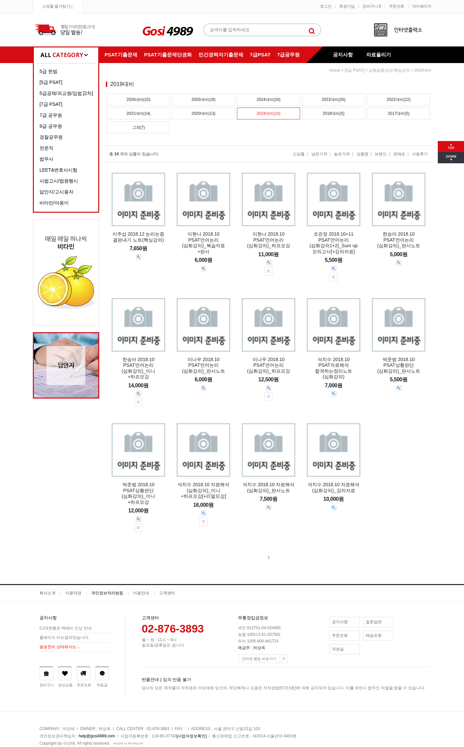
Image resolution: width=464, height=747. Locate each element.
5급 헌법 (48, 71)
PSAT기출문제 (121, 54)
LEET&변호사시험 (58, 170)
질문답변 (374, 622)
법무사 (46, 159)
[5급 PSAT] (50, 82)
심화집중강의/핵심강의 (389, 70)
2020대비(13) (203, 113)
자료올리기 (378, 54)
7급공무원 (288, 54)
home (335, 70)
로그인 (326, 6)
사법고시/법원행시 (58, 181)
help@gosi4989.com (97, 736)
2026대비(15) (138, 99)
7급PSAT (260, 54)
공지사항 (343, 54)
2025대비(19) (203, 99)
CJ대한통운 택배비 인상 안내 (65, 628)
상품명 (362, 154)
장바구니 (371, 6)
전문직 (46, 148)
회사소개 (47, 593)
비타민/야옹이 (54, 202)
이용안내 (141, 593)
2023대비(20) (334, 99)
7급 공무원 (50, 115)
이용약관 (73, 593)
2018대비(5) (333, 113)
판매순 (399, 154)
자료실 (338, 649)
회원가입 (346, 6)
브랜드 (381, 154)
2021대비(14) (138, 113)
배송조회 (374, 635)
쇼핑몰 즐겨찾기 (56, 6)
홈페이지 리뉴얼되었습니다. (64, 637)
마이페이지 (421, 6)
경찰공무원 (51, 137)
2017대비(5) (398, 113)
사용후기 (420, 154)
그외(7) (138, 127)
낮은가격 (319, 154)
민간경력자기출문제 (220, 54)
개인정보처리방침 (107, 593)
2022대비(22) (399, 99)
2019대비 (422, 70)
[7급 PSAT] (50, 104)
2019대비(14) (268, 113)
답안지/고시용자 (56, 191)
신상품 (299, 154)
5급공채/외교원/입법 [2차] (66, 93)
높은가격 (342, 154)
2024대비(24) (268, 99)
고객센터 (167, 593)
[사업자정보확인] (192, 736)
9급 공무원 (50, 126)
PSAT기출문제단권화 (168, 54)
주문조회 (396, 6)
